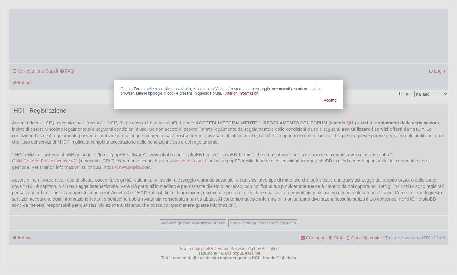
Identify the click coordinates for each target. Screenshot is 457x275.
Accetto (330, 100)
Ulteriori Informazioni (242, 93)
